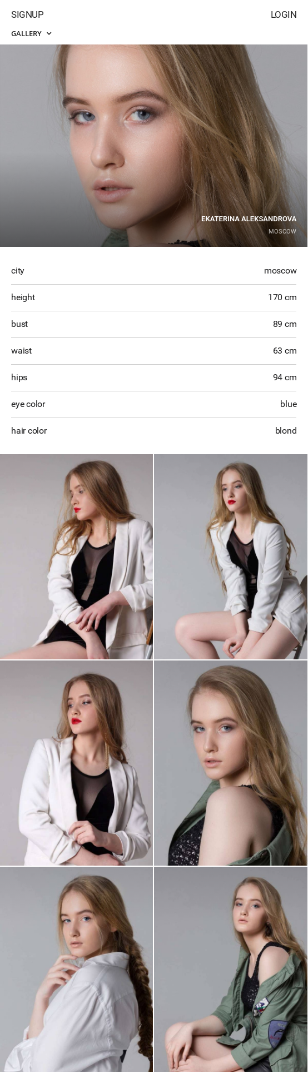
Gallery (31, 33)
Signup (27, 14)
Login (284, 14)
